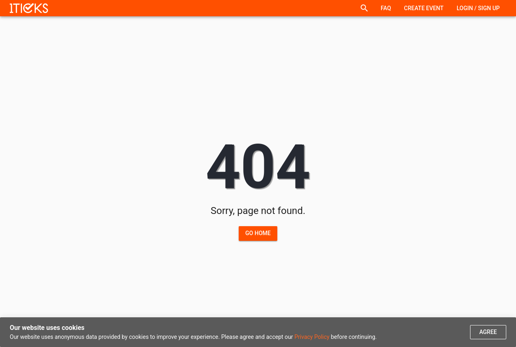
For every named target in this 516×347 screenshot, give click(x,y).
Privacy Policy (311, 337)
